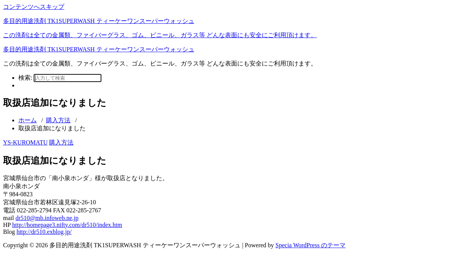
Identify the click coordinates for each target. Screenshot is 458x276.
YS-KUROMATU (25, 142)
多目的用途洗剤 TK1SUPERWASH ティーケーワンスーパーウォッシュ (98, 49)
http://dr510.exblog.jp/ (44, 231)
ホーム (27, 120)
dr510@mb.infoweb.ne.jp (46, 218)
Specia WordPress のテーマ (310, 245)
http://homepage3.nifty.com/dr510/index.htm (67, 225)
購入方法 (58, 120)
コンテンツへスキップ (33, 6)
